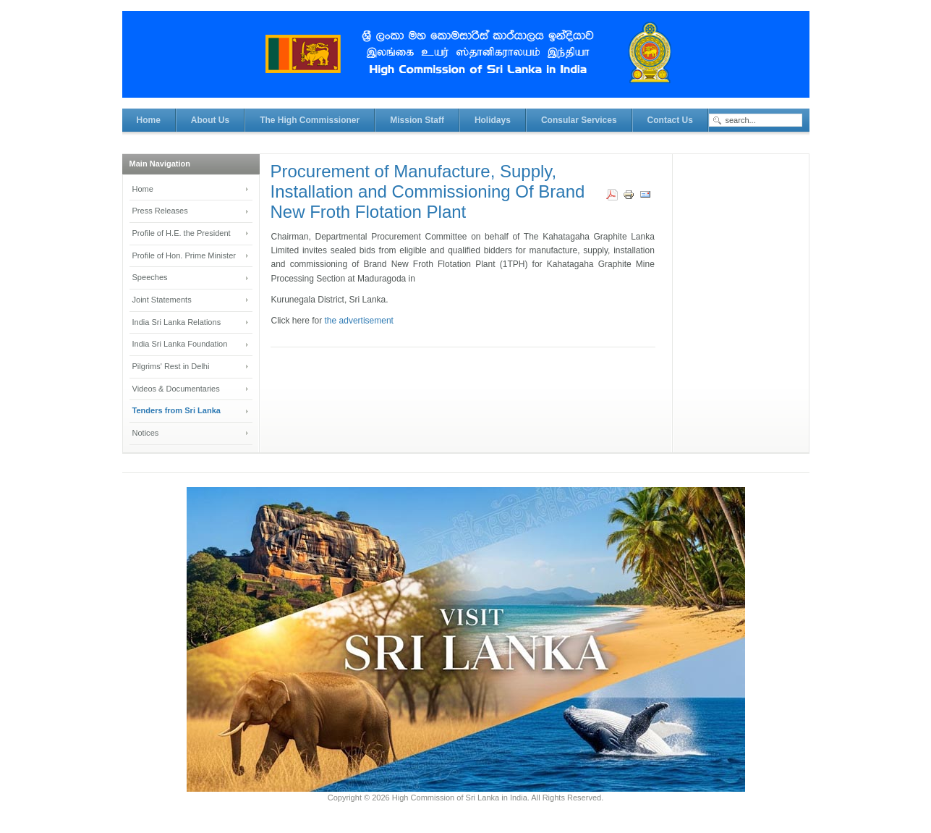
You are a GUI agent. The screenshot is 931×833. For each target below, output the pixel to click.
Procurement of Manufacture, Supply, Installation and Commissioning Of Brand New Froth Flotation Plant (428, 191)
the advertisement (358, 321)
